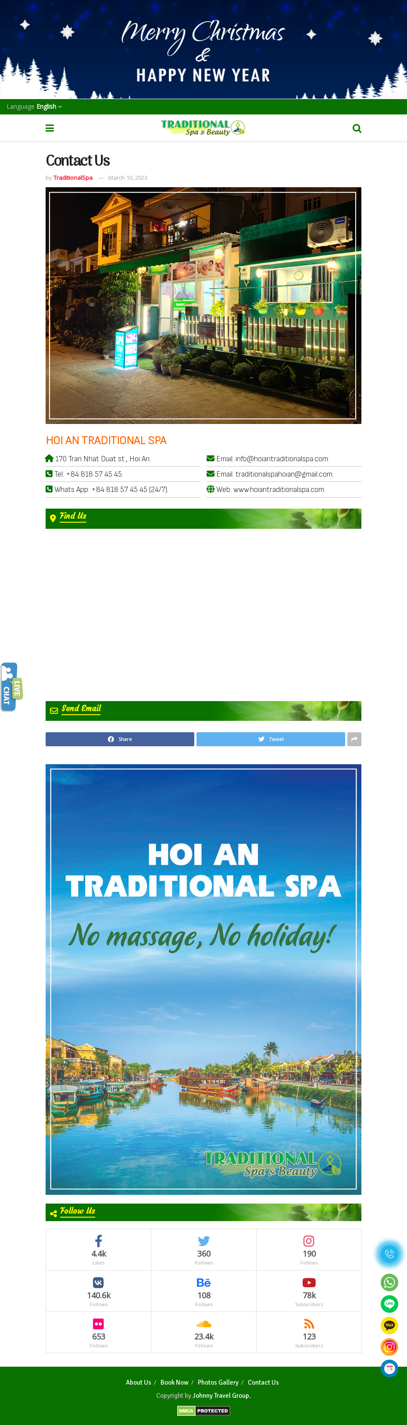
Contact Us (263, 1382)
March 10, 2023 (127, 178)
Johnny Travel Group (221, 1396)
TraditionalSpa (73, 178)
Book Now (175, 1382)
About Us (138, 1382)
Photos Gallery (218, 1382)
